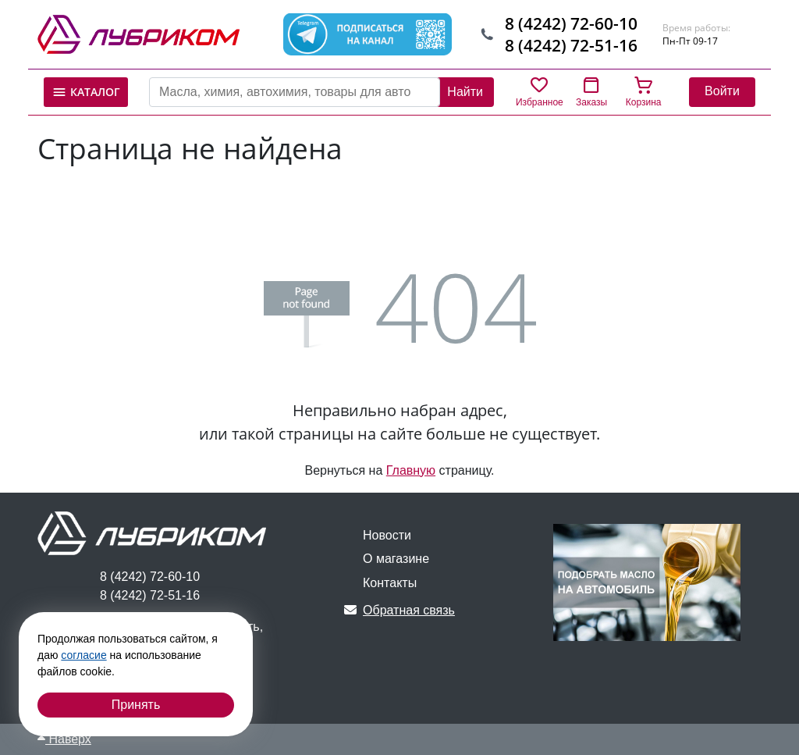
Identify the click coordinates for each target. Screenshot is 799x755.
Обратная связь (399, 610)
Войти (722, 91)
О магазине (396, 558)
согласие (83, 655)
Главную (410, 470)
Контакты (390, 582)
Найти (465, 91)
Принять (136, 704)
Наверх (64, 739)
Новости (387, 535)
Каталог (85, 92)
